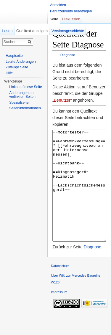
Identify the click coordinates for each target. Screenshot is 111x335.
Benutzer (62, 100)
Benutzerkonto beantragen (71, 11)
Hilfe (9, 73)
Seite (53, 19)
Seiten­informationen (25, 108)
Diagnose (67, 55)
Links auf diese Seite (25, 87)
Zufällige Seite (17, 67)
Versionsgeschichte (68, 31)
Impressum (59, 314)
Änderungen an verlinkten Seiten (22, 95)
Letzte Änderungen (21, 62)
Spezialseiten (19, 102)
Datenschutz (60, 288)
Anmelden (58, 5)
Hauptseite (14, 56)
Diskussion (71, 19)
